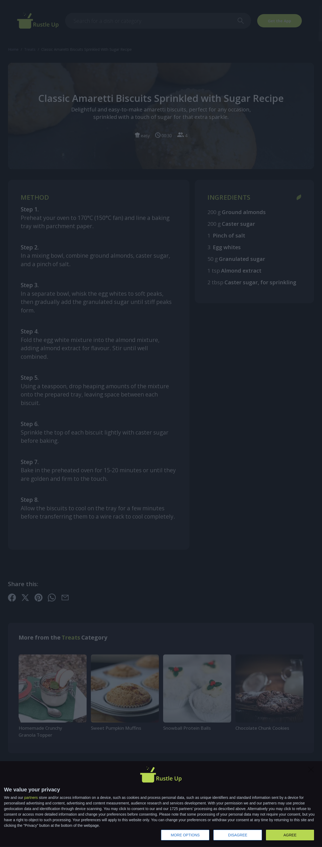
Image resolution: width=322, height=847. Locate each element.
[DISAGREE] (312, 771)
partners (31, 797)
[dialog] (161, 804)
